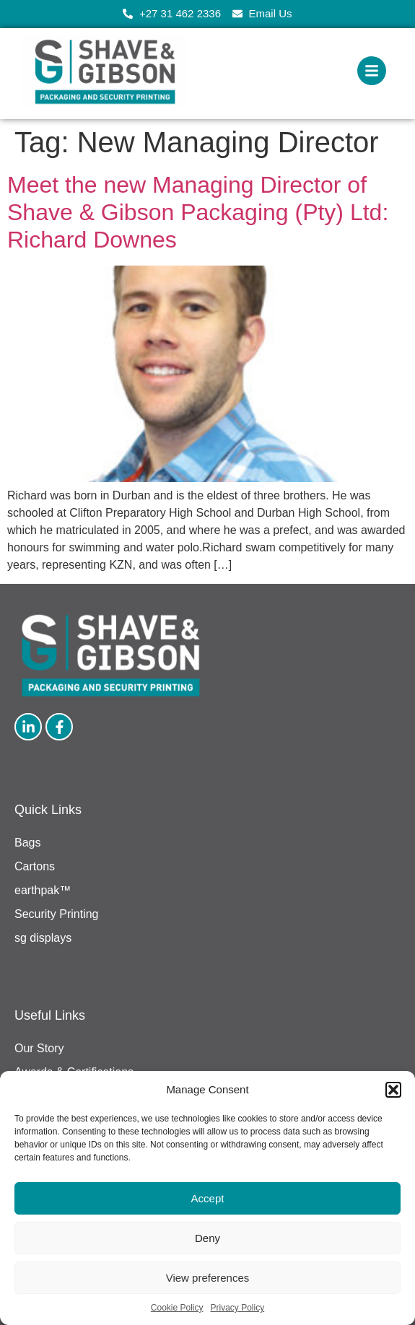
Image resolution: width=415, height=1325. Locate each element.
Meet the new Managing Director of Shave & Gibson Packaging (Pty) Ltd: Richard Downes (197, 212)
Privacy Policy (238, 1308)
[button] (393, 1090)
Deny (207, 1238)
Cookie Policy (177, 1308)
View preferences (208, 1278)
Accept (207, 1198)
